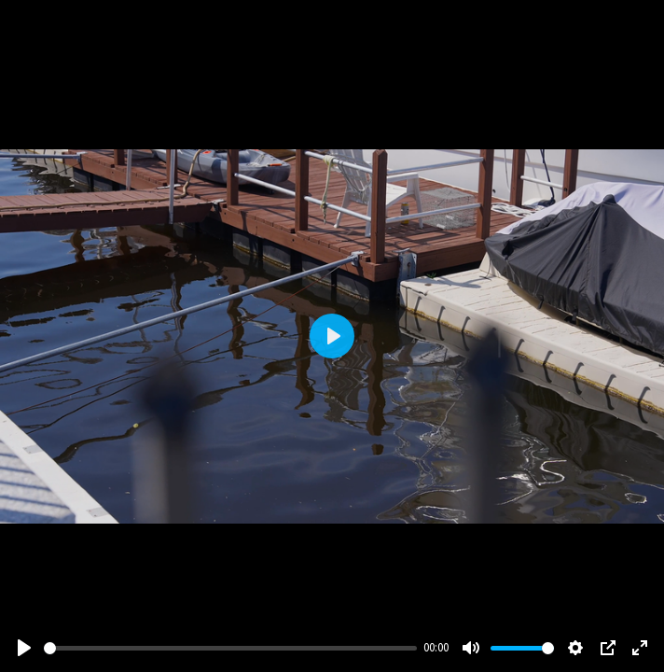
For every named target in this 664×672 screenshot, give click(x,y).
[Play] (24, 648)
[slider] (230, 648)
